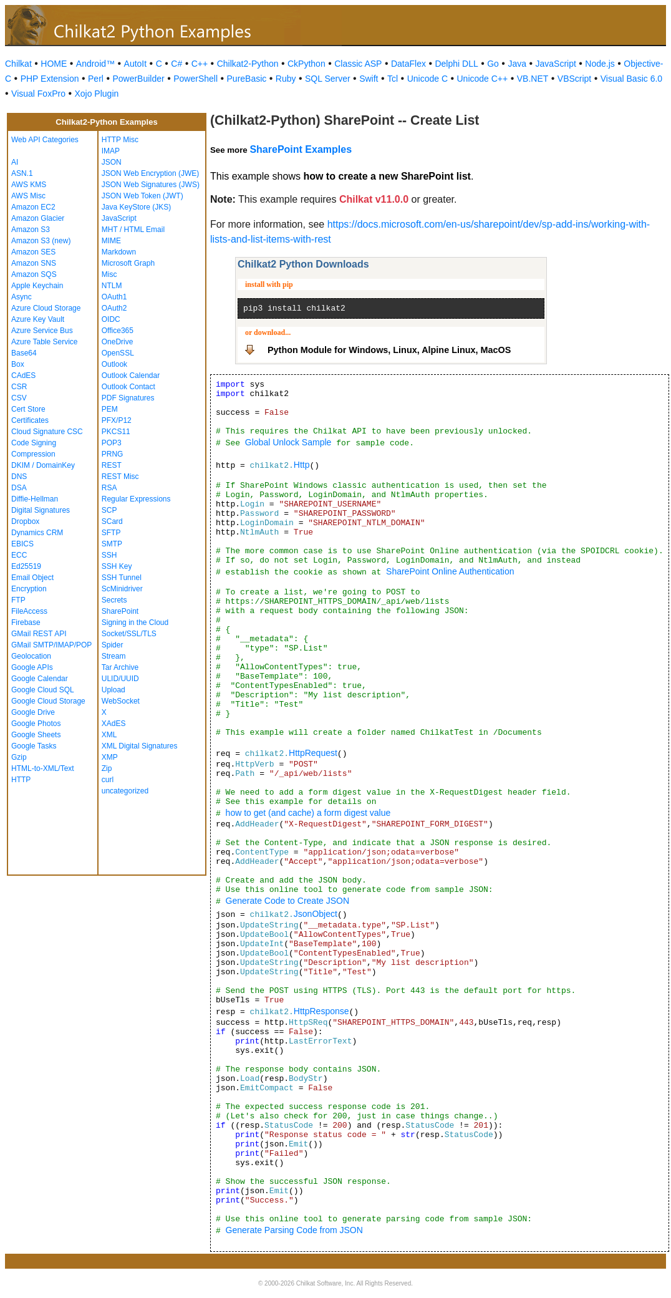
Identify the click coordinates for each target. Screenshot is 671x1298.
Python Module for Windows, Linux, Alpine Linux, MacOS (389, 350)
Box (17, 364)
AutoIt (135, 64)
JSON (112, 162)
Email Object (32, 577)
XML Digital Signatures (140, 746)
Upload (113, 689)
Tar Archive (120, 667)
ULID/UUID (120, 678)
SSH (109, 555)
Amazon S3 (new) (40, 240)
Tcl (392, 79)
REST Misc (120, 476)
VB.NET (533, 79)
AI (14, 162)
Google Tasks (34, 746)
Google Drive (33, 712)
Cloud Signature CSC (47, 431)
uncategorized (125, 791)
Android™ (95, 64)
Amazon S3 (30, 229)
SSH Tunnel (122, 577)
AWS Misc (28, 195)
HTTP (21, 779)
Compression (33, 454)
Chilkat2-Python (248, 64)
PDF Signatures (128, 398)
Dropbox (25, 521)
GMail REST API (38, 633)
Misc (109, 274)
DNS (19, 476)
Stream (114, 656)
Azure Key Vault (37, 319)
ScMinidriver (122, 588)
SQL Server (327, 79)
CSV (19, 398)
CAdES (23, 375)
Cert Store (28, 409)
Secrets (114, 600)
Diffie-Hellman (34, 499)
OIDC (111, 319)
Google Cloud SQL (42, 689)
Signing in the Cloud (135, 622)
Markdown (119, 252)
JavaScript (556, 64)
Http (302, 465)
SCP (109, 510)
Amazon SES (33, 252)
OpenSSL (118, 353)
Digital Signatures (40, 510)
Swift (368, 79)
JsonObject (315, 914)
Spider (112, 645)
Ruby (286, 79)
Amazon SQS (34, 274)
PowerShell (195, 79)
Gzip (19, 757)
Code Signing (33, 442)
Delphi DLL (456, 64)
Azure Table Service (44, 341)
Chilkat (18, 64)
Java (517, 64)
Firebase (26, 622)
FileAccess (29, 611)
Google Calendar (39, 678)
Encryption (29, 588)
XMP (110, 757)
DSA (19, 487)
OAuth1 (114, 297)
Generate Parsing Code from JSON (294, 1230)
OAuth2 (114, 308)
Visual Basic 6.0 (631, 79)
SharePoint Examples (300, 149)
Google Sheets (35, 734)
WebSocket (121, 701)
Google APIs (32, 667)
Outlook (114, 364)
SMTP (112, 544)
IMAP (111, 151)
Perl (96, 79)
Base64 (24, 353)
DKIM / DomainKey (43, 465)
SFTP (111, 532)
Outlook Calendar (131, 375)
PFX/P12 (117, 420)
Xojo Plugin (96, 94)
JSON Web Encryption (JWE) (150, 173)
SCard (112, 521)
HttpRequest (313, 753)
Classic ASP (358, 64)
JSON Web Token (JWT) (142, 195)
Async (21, 297)
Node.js (599, 64)
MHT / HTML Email (133, 229)
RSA (109, 487)
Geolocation (31, 656)
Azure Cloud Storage (45, 308)
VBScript (574, 79)
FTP (18, 600)
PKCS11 (116, 431)
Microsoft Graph (128, 263)
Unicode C (427, 79)
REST (112, 465)
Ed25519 (26, 566)
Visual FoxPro (38, 94)
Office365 (117, 330)
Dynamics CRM (37, 532)
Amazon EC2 (33, 207)
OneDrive (117, 341)
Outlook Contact (128, 386)
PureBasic (247, 79)
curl (107, 779)
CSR (19, 386)
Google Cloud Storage (48, 701)
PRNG (112, 454)
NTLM (112, 285)
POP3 (112, 442)
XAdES (114, 723)
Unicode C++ (482, 79)
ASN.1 (22, 173)
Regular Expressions (136, 499)
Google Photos (35, 723)
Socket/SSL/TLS (129, 633)
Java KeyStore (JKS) (136, 207)
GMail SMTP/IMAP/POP (51, 645)
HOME (54, 64)
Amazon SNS (33, 263)
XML (109, 734)
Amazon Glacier (37, 218)
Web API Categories (45, 139)
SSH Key (117, 566)
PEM (110, 409)
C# (176, 64)
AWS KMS (28, 184)
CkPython (306, 64)
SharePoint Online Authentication (450, 571)
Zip (107, 768)
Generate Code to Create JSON (287, 901)
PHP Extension (50, 79)
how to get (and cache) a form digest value (308, 813)
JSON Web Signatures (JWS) (151, 184)
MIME (111, 240)
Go (493, 64)
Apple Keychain (37, 285)
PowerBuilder (138, 79)
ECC (19, 555)
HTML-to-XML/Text (42, 768)
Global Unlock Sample (288, 442)
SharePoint (120, 611)
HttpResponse (321, 1011)
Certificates (30, 420)
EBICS (22, 544)
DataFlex (408, 64)
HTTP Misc (120, 139)
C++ (199, 64)
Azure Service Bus (42, 330)
